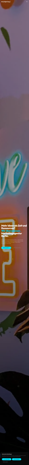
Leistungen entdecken (17, 248)
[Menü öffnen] (27, 1)
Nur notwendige (16, 459)
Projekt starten (6, 248)
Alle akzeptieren (6, 459)
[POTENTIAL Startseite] (6, 1)
